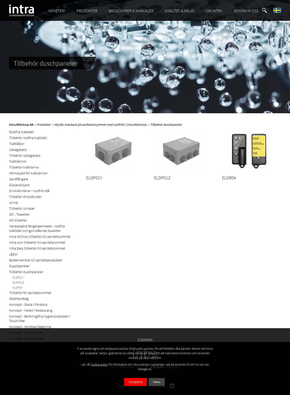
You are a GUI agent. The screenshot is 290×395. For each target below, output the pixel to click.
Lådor (13, 254)
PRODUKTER (87, 10)
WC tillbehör (18, 220)
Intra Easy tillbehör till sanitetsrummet (37, 248)
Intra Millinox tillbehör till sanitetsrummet (39, 236)
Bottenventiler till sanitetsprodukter (35, 260)
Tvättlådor (16, 143)
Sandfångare (18, 179)
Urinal (13, 202)
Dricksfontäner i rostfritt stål (29, 190)
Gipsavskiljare (19, 185)
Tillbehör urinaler (22, 208)
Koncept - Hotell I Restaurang (30, 310)
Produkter (44, 125)
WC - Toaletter (19, 214)
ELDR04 (17, 287)
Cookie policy (99, 364)
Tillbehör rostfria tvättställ (28, 137)
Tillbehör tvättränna (24, 167)
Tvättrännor (18, 161)
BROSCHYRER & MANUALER (131, 10)
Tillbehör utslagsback (24, 155)
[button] (264, 10)
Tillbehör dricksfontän (25, 196)
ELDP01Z (18, 282)
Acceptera (135, 382)
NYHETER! (57, 10)
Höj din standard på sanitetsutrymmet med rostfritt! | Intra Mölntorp (100, 125)
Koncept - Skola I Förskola (28, 304)
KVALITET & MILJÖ (179, 10)
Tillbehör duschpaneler (166, 125)
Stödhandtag (19, 298)
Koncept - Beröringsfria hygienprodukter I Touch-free (39, 318)
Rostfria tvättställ (21, 132)
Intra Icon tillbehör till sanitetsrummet (37, 242)
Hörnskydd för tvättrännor (28, 173)
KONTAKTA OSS (246, 10)
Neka (156, 382)
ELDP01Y (18, 277)
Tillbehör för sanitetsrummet (30, 292)
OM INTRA (214, 10)
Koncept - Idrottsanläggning (30, 326)
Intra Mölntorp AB (21, 125)
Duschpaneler (19, 266)
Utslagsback (18, 149)
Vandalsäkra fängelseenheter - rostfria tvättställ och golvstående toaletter (37, 228)
